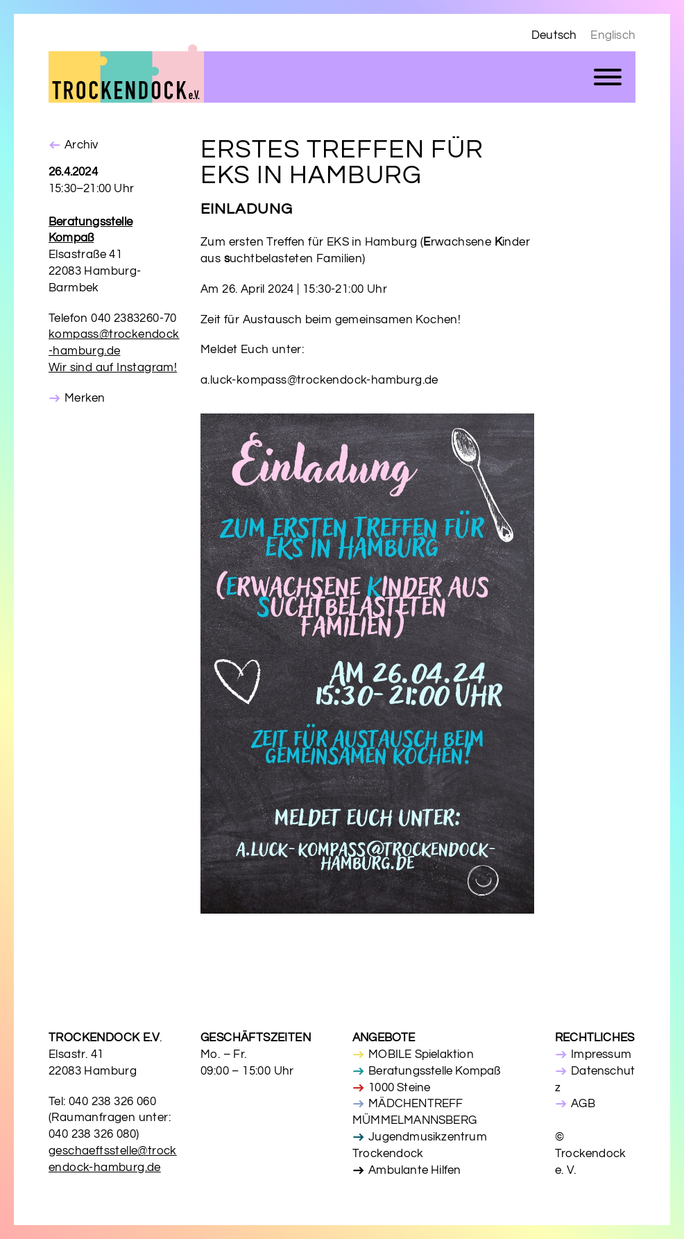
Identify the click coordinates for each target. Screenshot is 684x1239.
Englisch (612, 35)
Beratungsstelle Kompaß (434, 1071)
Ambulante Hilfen (414, 1170)
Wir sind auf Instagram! (113, 367)
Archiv (81, 145)
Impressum (601, 1054)
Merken (85, 398)
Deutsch (553, 35)
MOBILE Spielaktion (421, 1054)
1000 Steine (399, 1088)
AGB (583, 1103)
